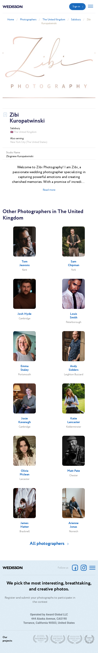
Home (10, 19)
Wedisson (13, 6)
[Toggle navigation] (90, 6)
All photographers (47, 543)
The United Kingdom (53, 19)
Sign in (76, 7)
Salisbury (76, 19)
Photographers (28, 19)
